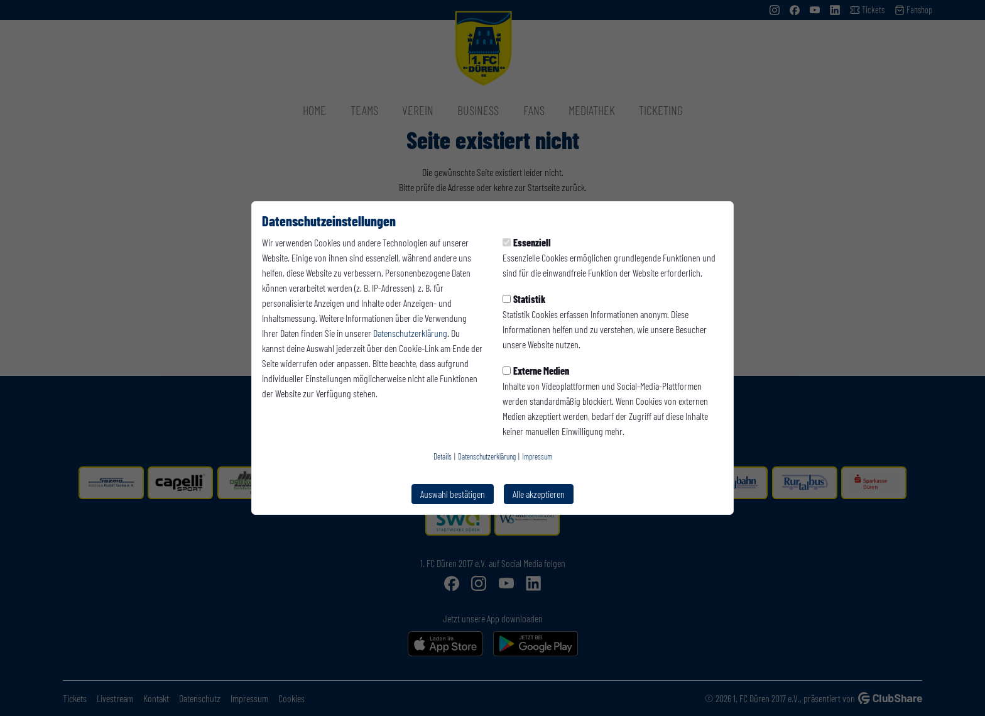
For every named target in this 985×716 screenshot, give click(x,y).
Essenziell (527, 242)
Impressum (537, 456)
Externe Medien (536, 371)
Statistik (524, 299)
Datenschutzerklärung (410, 333)
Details (442, 456)
